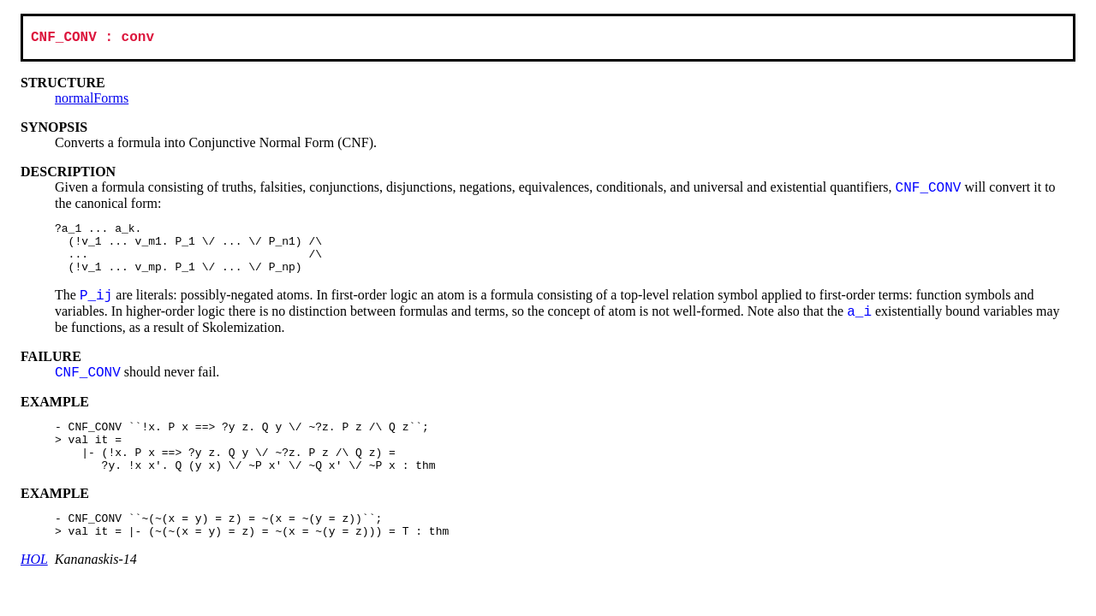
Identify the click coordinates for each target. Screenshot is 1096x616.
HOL (34, 588)
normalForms (91, 101)
